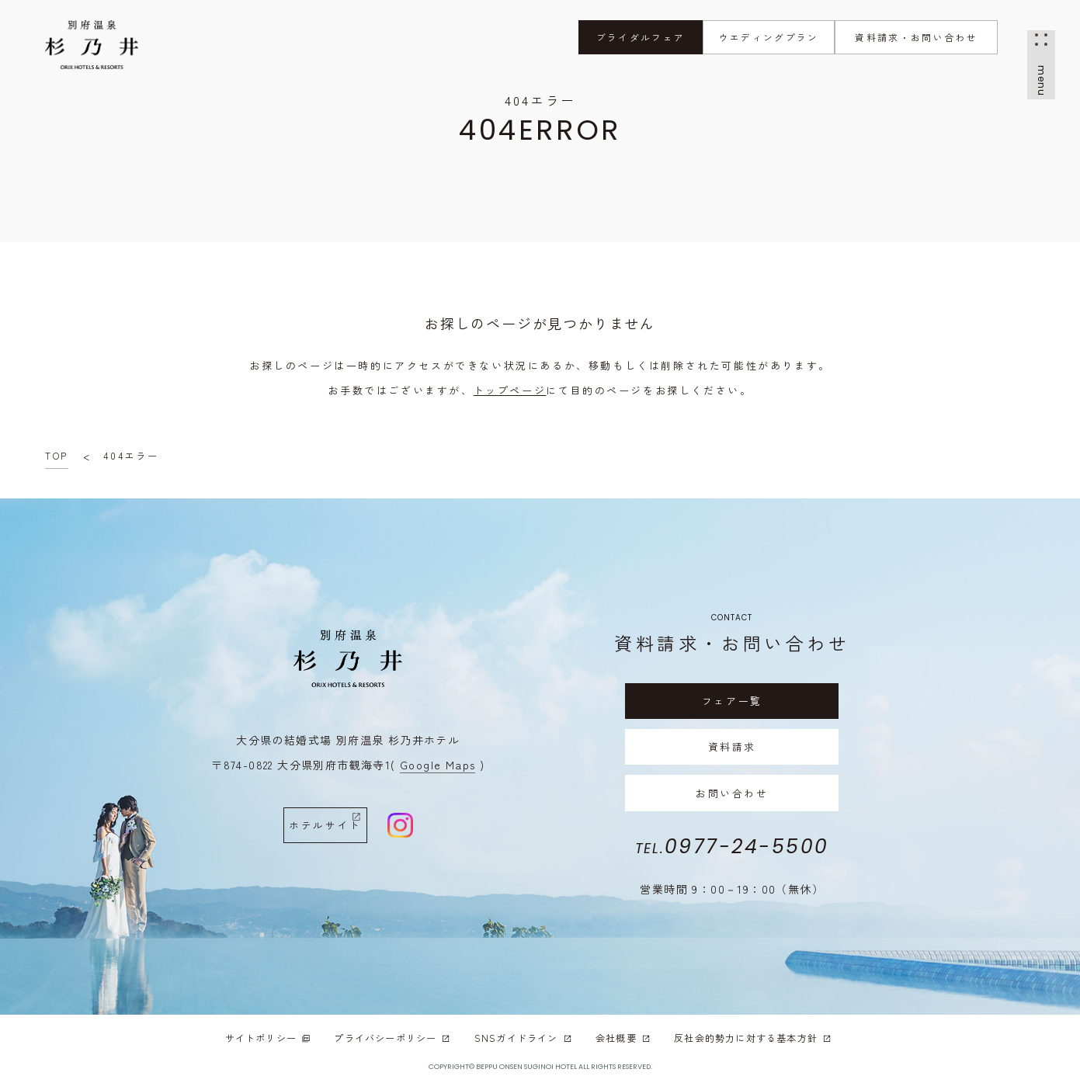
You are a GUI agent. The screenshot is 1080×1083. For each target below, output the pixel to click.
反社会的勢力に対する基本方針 (753, 1038)
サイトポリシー (268, 1038)
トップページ (510, 390)
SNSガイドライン (523, 1038)
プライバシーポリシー (392, 1038)
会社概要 (623, 1038)
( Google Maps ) (437, 764)
